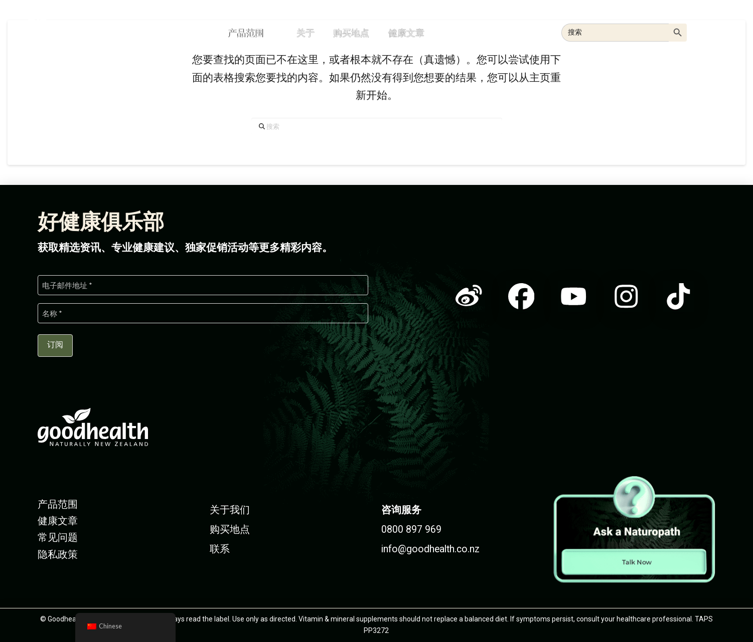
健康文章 (58, 521)
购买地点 (230, 529)
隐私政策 (58, 554)
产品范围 (58, 504)
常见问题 (58, 537)
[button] (715, 31)
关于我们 (230, 510)
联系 (220, 549)
